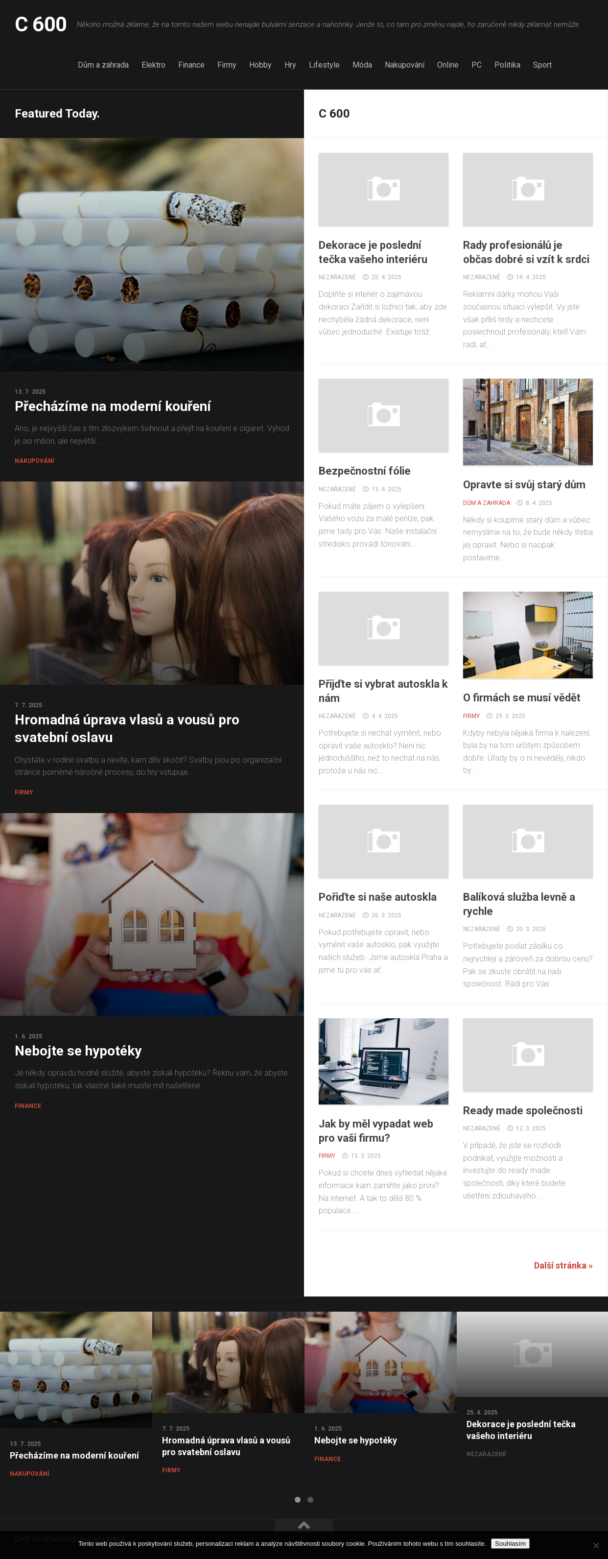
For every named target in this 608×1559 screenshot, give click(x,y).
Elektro (153, 65)
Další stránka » (563, 1265)
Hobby (260, 65)
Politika (507, 65)
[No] (596, 1545)
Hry (290, 65)
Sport (542, 65)
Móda (362, 65)
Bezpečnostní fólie (365, 471)
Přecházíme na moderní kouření (113, 406)
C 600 (41, 24)
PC (476, 65)
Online (448, 65)
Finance (191, 65)
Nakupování (404, 65)
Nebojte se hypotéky (78, 1051)
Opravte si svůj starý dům (524, 485)
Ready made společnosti (523, 1110)
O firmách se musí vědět (522, 698)
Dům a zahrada (103, 65)
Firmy (226, 65)
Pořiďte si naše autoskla (378, 897)
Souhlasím (510, 1543)
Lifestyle (324, 65)
